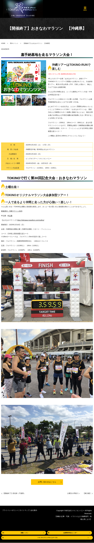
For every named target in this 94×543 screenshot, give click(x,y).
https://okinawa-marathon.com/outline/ (30, 220)
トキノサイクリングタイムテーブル (48, 537)
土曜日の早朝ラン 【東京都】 (79, 494)
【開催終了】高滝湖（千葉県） (14, 494)
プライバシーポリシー (10, 511)
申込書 (10, 216)
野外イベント (14, 43)
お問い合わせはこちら (47, 482)
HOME (3, 43)
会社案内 (34, 511)
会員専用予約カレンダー (70, 532)
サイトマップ (24, 511)
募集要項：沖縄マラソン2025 (11, 211)
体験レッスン (24, 532)
